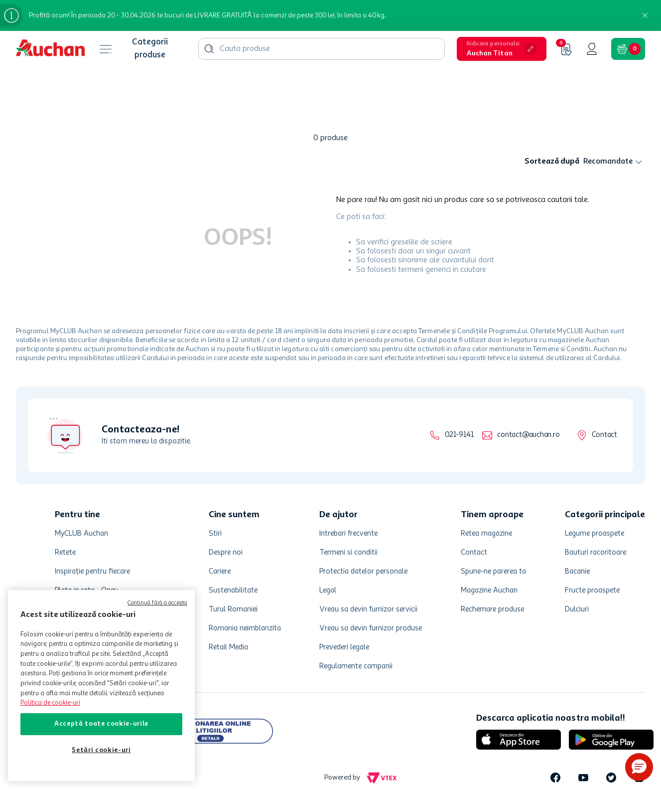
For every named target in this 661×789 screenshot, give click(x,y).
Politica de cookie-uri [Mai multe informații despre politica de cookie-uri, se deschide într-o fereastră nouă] (50, 703)
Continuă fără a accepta (157, 603)
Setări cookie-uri (101, 750)
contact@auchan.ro (528, 418)
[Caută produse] (209, 17)
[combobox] (321, 18)
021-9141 (459, 418)
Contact (604, 418)
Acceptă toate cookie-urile (101, 724)
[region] (101, 685)
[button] (639, 767)
